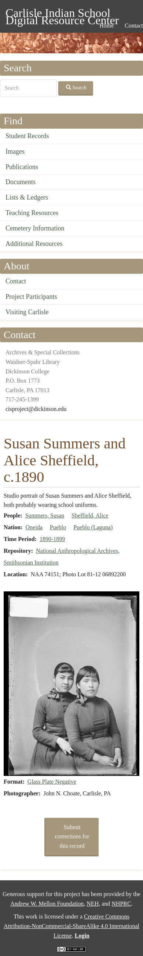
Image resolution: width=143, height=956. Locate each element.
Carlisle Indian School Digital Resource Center (62, 14)
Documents (21, 182)
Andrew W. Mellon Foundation (47, 903)
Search (76, 87)
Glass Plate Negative (51, 781)
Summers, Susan (45, 515)
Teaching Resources (32, 212)
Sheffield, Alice (90, 515)
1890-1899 (52, 539)
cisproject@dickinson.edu (36, 409)
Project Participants (31, 296)
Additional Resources (34, 243)
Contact (16, 281)
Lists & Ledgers (27, 197)
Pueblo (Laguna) (93, 527)
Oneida (34, 527)
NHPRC (121, 903)
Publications (22, 167)
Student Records (27, 136)
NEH (93, 903)
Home (106, 25)
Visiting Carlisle (27, 312)
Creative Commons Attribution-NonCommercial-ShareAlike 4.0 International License (71, 925)
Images (15, 151)
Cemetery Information (35, 228)
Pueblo (58, 527)
